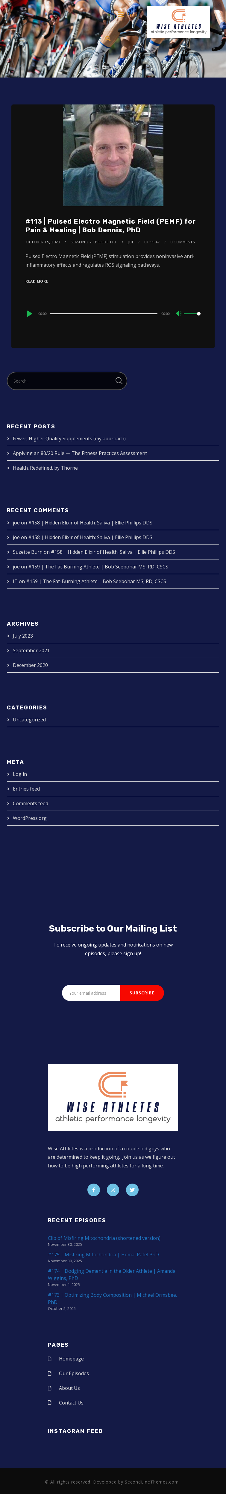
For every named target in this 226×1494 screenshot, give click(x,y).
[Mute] (179, 314)
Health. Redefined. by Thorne (45, 468)
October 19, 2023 (43, 242)
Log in (20, 774)
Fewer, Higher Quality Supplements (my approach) (69, 438)
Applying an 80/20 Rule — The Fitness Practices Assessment (80, 453)
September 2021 (31, 650)
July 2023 (23, 636)
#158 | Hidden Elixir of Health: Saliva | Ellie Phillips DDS (90, 522)
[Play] (29, 314)
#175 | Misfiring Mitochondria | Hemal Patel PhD (103, 1254)
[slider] (103, 313)
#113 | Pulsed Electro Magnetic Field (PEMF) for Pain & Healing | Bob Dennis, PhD (110, 225)
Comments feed (30, 803)
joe (131, 242)
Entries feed (26, 788)
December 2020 (30, 665)
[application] (113, 313)
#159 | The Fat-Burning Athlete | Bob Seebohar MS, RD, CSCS (98, 566)
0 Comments (182, 242)
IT (15, 581)
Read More (36, 281)
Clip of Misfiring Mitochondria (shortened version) (104, 1238)
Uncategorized (29, 719)
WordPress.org (30, 818)
